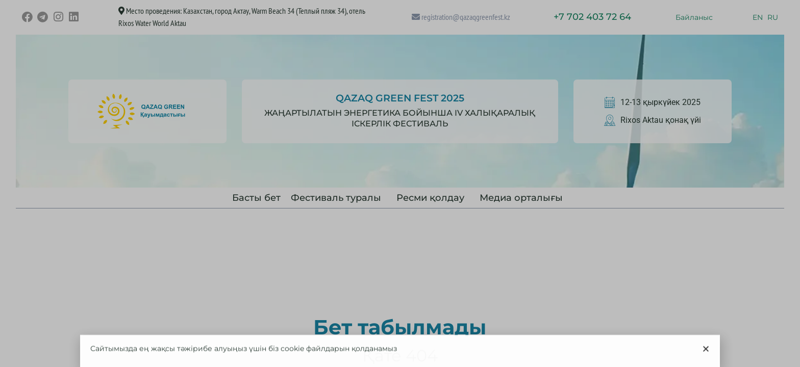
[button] (706, 361)
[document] (400, 183)
